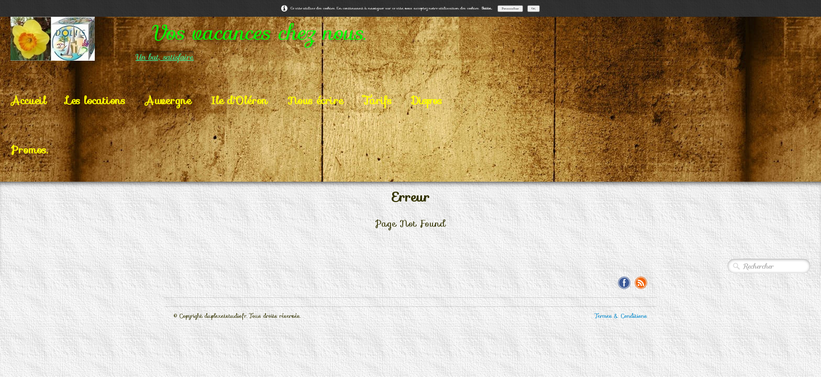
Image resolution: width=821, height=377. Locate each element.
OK (533, 8)
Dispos (427, 100)
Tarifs (377, 100)
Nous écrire (315, 100)
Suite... (487, 8)
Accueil (28, 100)
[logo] (229, 39)
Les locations (95, 100)
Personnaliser (510, 8)
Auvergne (168, 100)
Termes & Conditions (621, 316)
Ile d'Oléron (239, 100)
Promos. (29, 149)
